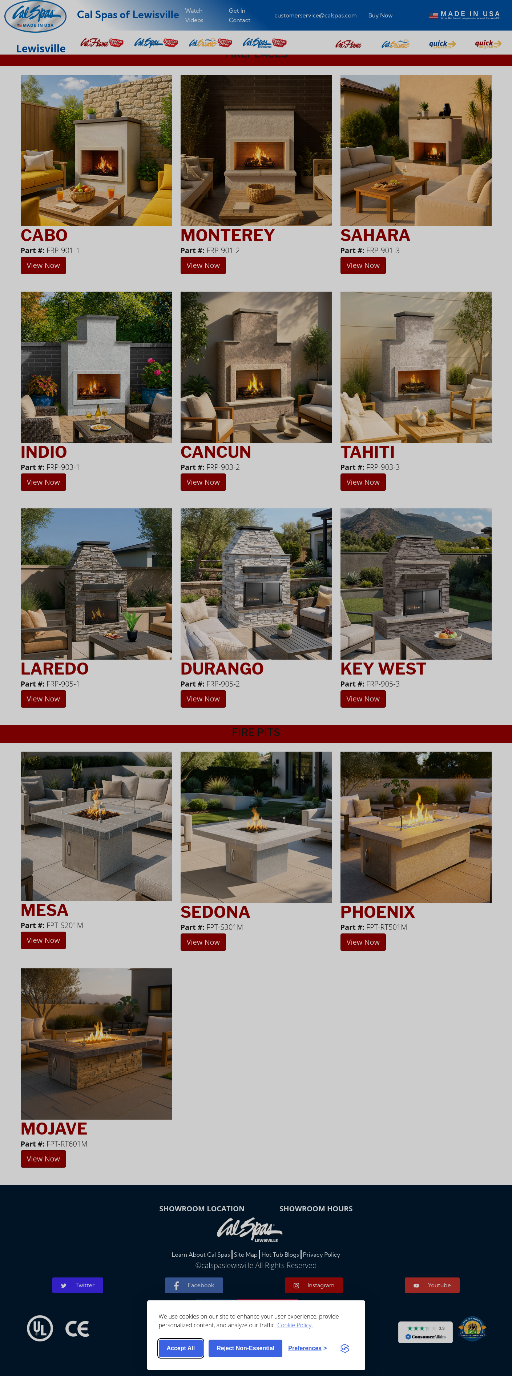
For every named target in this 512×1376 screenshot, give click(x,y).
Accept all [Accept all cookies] (181, 1348)
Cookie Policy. (295, 1325)
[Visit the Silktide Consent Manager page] (345, 1348)
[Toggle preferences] (307, 1348)
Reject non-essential (245, 1348)
